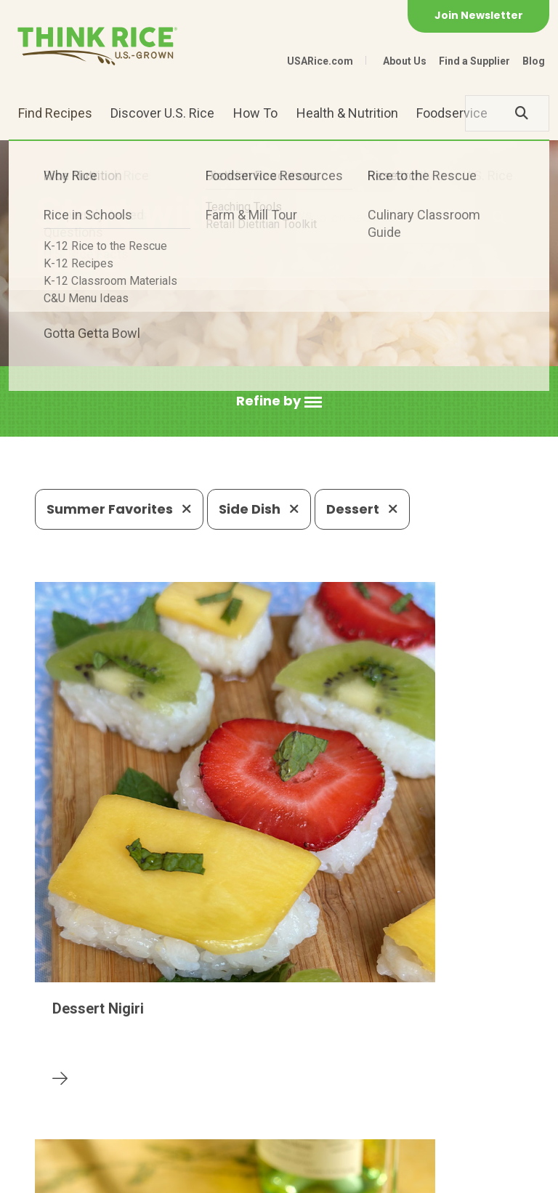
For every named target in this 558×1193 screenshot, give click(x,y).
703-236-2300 (177, 1069)
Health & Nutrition (347, 113)
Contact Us (62, 1175)
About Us (404, 61)
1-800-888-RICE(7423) (313, 1069)
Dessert (362, 509)
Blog (533, 61)
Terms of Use (295, 1175)
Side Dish (259, 509)
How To (255, 113)
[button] (279, 401)
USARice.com (320, 61)
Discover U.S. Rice (162, 113)
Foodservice (452, 113)
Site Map (221, 1175)
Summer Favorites (119, 509)
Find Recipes (55, 113)
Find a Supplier (474, 61)
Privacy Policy (144, 1175)
